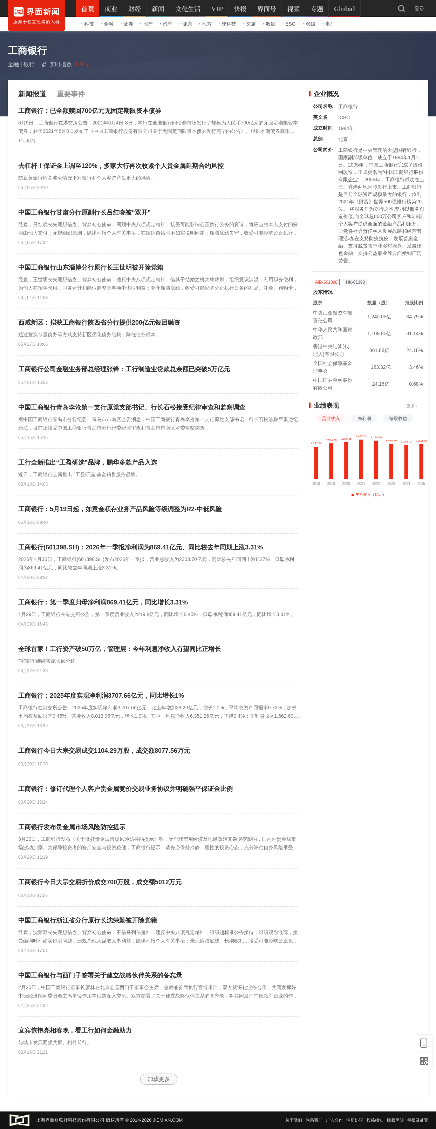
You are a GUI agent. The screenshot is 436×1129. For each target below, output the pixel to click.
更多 (412, 406)
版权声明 (395, 1120)
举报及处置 (417, 1120)
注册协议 (354, 1120)
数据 (269, 24)
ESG (289, 24)
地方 (205, 24)
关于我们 (293, 1120)
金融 (107, 24)
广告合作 (334, 1120)
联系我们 (314, 1120)
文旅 (249, 24)
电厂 (328, 24)
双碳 (309, 24)
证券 (127, 24)
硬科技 (227, 24)
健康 (185, 24)
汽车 (166, 24)
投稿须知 (375, 1120)
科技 (87, 24)
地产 (146, 24)
